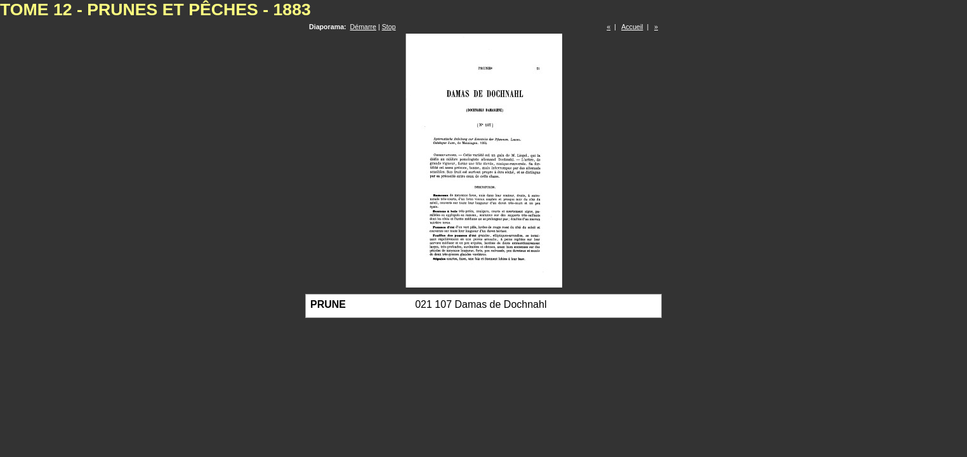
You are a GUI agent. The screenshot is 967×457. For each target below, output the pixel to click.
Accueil (632, 26)
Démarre (363, 26)
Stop (389, 26)
